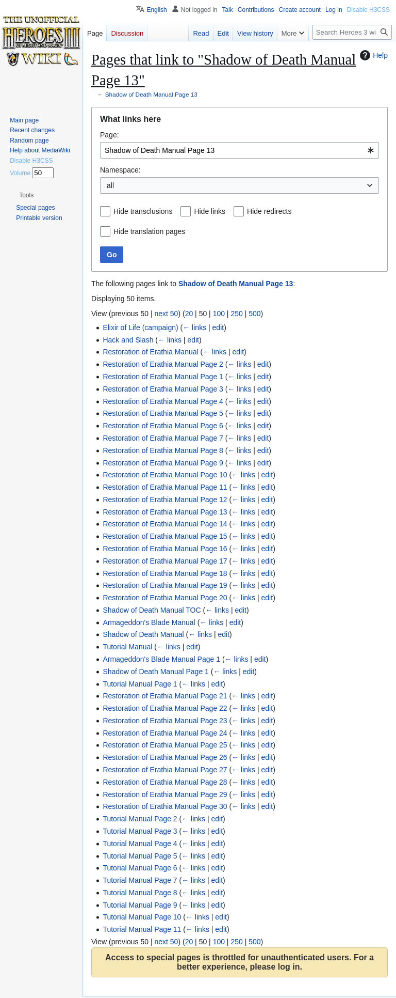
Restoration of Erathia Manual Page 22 (165, 708)
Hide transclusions (142, 211)
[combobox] (239, 150)
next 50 (166, 313)
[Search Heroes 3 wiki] (352, 32)
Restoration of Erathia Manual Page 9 (163, 463)
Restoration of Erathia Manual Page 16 (165, 548)
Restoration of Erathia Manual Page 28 (165, 782)
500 (254, 313)
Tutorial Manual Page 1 (140, 684)
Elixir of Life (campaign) (140, 327)
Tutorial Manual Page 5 (140, 856)
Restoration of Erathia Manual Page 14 (165, 524)
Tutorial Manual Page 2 (140, 819)
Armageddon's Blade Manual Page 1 (161, 659)
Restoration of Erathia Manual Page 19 (165, 585)
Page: (109, 135)
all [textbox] (110, 185)
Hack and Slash (128, 340)
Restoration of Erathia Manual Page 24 (165, 733)
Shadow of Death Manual (143, 634)
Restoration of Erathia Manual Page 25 (165, 745)
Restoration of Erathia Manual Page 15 (165, 536)
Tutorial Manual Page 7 (140, 880)
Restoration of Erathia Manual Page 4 (163, 401)
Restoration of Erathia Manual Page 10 (165, 475)
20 (189, 313)
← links (194, 327)
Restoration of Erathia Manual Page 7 (163, 438)
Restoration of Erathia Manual (150, 352)
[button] (26, 195)
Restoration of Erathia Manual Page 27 (165, 770)
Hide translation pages (149, 231)
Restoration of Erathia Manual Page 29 (165, 794)
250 (236, 313)
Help (372, 55)
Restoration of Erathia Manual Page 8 (163, 450)
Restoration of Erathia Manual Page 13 (165, 512)
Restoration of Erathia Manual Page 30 (165, 806)
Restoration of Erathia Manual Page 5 (163, 413)
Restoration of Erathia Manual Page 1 (163, 376)
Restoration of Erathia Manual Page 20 (165, 598)
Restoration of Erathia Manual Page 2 (163, 364)
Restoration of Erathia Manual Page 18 (165, 573)
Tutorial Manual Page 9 (140, 905)
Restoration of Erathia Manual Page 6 (163, 426)
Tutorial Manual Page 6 (140, 868)
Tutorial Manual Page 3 (140, 831)
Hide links (209, 211)
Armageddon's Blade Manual (149, 622)
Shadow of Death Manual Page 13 (151, 94)
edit (218, 327)
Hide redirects (269, 211)
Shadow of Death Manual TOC (152, 610)
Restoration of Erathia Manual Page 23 (165, 720)
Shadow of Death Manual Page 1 (155, 671)
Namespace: (120, 170)
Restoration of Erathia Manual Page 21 (165, 696)
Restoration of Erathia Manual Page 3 (163, 389)
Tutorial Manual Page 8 (140, 892)
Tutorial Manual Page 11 (142, 929)
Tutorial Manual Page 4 (140, 843)
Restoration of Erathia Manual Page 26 (165, 757)
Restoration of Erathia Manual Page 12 (165, 499)
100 (219, 313)
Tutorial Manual (127, 647)
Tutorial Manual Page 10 (142, 917)
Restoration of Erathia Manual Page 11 (165, 487)
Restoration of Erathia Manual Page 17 (165, 561)
